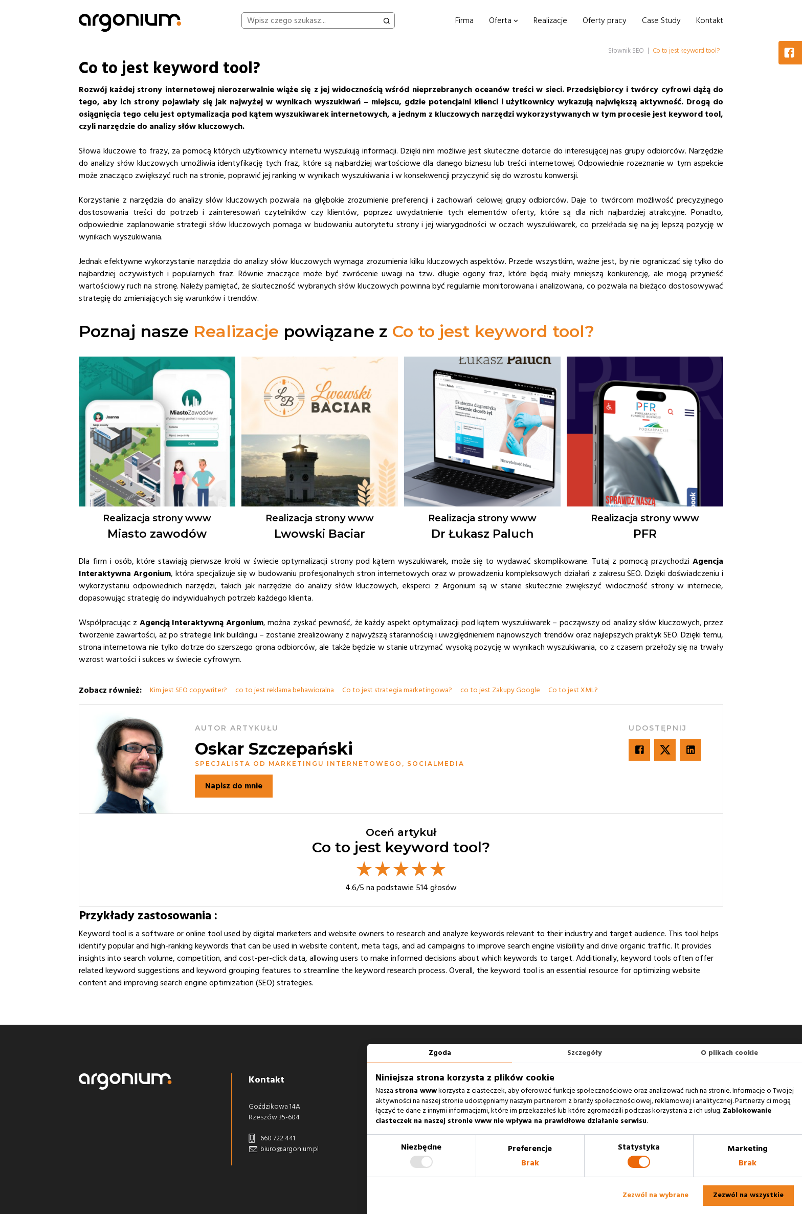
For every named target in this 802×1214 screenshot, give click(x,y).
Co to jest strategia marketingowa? (397, 690)
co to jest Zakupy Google (500, 690)
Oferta (503, 20)
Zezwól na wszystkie (748, 1195)
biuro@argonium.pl (284, 1149)
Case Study (661, 20)
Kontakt (709, 20)
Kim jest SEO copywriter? (188, 690)
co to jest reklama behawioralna (284, 690)
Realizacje (550, 20)
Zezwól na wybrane (655, 1195)
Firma (464, 20)
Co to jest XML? (573, 690)
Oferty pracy (605, 20)
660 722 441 (272, 1138)
